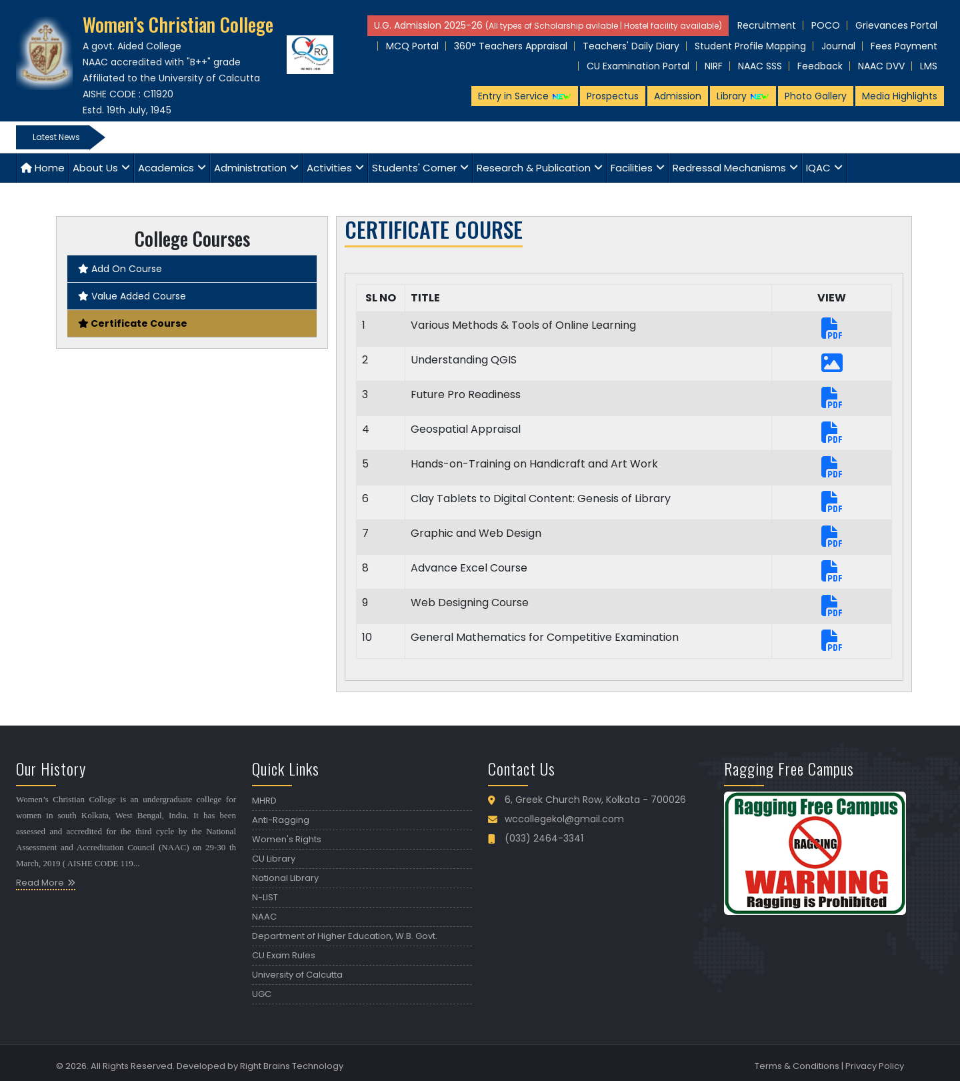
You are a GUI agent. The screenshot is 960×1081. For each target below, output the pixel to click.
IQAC (818, 168)
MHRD (264, 800)
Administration (250, 168)
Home (43, 168)
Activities (329, 168)
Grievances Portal (896, 25)
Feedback (820, 66)
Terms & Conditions (797, 1066)
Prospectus (613, 96)
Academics (166, 168)
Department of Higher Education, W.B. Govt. (344, 936)
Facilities (632, 168)
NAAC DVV (881, 66)
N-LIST (265, 897)
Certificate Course (132, 323)
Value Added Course (132, 296)
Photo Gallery (816, 96)
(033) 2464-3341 (544, 838)
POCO (825, 25)
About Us (95, 168)
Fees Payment (904, 46)
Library (743, 96)
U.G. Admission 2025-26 (548, 25)
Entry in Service (524, 96)
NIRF (714, 66)
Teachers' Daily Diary (631, 46)
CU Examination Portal (638, 66)
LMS (928, 66)
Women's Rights (286, 839)
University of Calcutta (297, 974)
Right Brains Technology (291, 1066)
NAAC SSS (760, 66)
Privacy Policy (874, 1066)
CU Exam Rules (283, 955)
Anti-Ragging (280, 820)
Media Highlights (899, 96)
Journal (838, 46)
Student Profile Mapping (750, 46)
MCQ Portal (412, 46)
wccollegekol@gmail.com (564, 819)
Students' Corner (414, 168)
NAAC (264, 916)
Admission (677, 96)
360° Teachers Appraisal (510, 46)
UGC (261, 994)
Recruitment (766, 25)
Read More (40, 882)
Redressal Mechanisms (729, 168)
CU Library (273, 858)
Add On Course (120, 268)
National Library (285, 878)
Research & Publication (534, 168)
